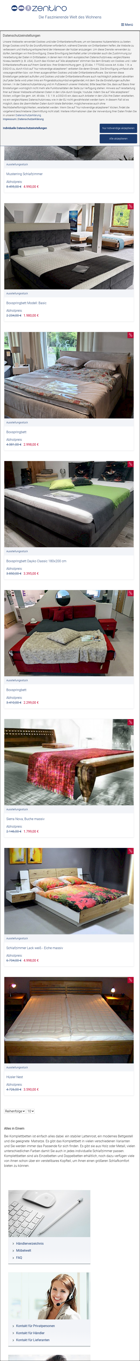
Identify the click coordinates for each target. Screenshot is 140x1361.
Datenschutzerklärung (28, 115)
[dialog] (70, 696)
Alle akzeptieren (118, 138)
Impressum (9, 119)
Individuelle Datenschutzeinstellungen (25, 128)
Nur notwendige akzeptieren (118, 128)
